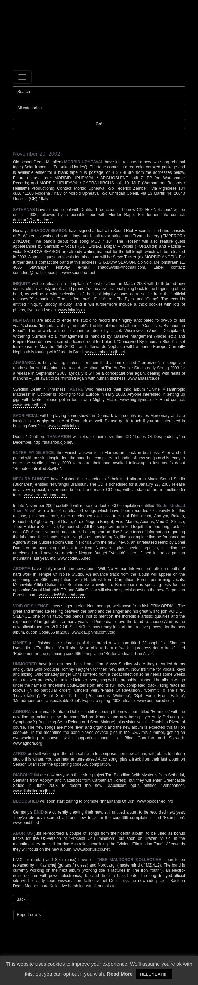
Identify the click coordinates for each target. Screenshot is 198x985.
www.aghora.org (27, 743)
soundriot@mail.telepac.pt (36, 272)
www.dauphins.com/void (93, 632)
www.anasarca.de (144, 378)
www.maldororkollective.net (82, 880)
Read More (120, 974)
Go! (99, 124)
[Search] (99, 91)
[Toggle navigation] (22, 77)
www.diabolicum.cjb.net (34, 791)
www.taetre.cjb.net (29, 405)
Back (21, 899)
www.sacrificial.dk (63, 426)
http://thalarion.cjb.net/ (53, 442)
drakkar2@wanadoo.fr (33, 220)
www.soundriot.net (78, 272)
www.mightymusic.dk (138, 399)
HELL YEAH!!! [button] (154, 974)
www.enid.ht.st (26, 822)
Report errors (29, 914)
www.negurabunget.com (46, 495)
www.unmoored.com (155, 700)
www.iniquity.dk (71, 310)
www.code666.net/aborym (62, 595)
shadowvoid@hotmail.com (121, 267)
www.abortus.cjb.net (91, 849)
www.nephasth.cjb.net (105, 352)
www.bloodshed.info (155, 801)
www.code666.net (74, 558)
